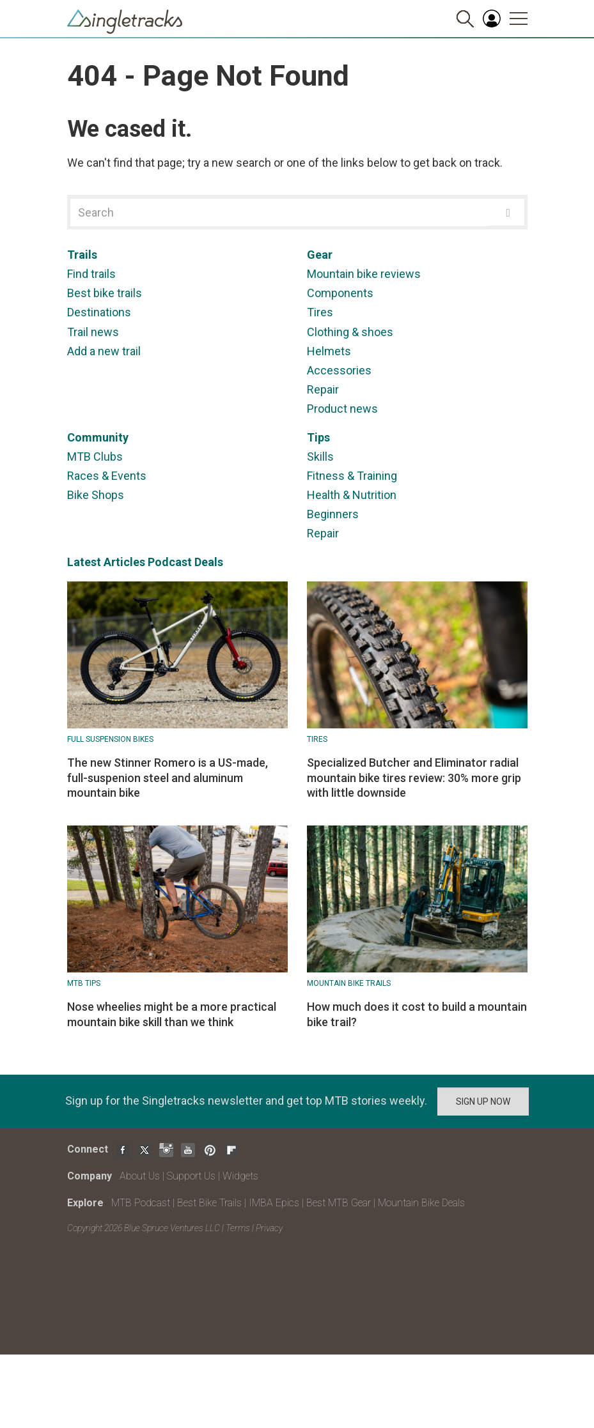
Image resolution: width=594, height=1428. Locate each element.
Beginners (333, 514)
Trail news (93, 332)
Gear (319, 254)
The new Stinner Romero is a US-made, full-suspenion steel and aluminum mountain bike (167, 777)
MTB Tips (83, 983)
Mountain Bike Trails (349, 983)
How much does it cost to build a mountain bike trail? (417, 1014)
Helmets (329, 351)
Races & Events (106, 475)
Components (340, 293)
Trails (82, 254)
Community (98, 437)
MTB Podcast (140, 1203)
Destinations (99, 312)
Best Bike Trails (209, 1203)
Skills (320, 456)
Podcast (170, 562)
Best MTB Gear (338, 1203)
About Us (140, 1176)
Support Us (191, 1176)
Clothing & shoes (350, 332)
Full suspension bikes (110, 739)
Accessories (339, 370)
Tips (318, 437)
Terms (238, 1228)
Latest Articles (106, 562)
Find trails (91, 273)
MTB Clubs (95, 456)
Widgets (240, 1176)
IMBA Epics (274, 1203)
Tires (320, 312)
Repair (323, 389)
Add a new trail (104, 351)
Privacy (269, 1228)
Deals (208, 562)
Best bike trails (104, 293)
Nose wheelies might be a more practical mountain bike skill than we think (171, 1014)
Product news (342, 408)
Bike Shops (95, 495)
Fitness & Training (352, 475)
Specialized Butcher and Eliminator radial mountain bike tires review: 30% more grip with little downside (414, 777)
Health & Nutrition (351, 495)
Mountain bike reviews (364, 273)
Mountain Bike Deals (421, 1203)
